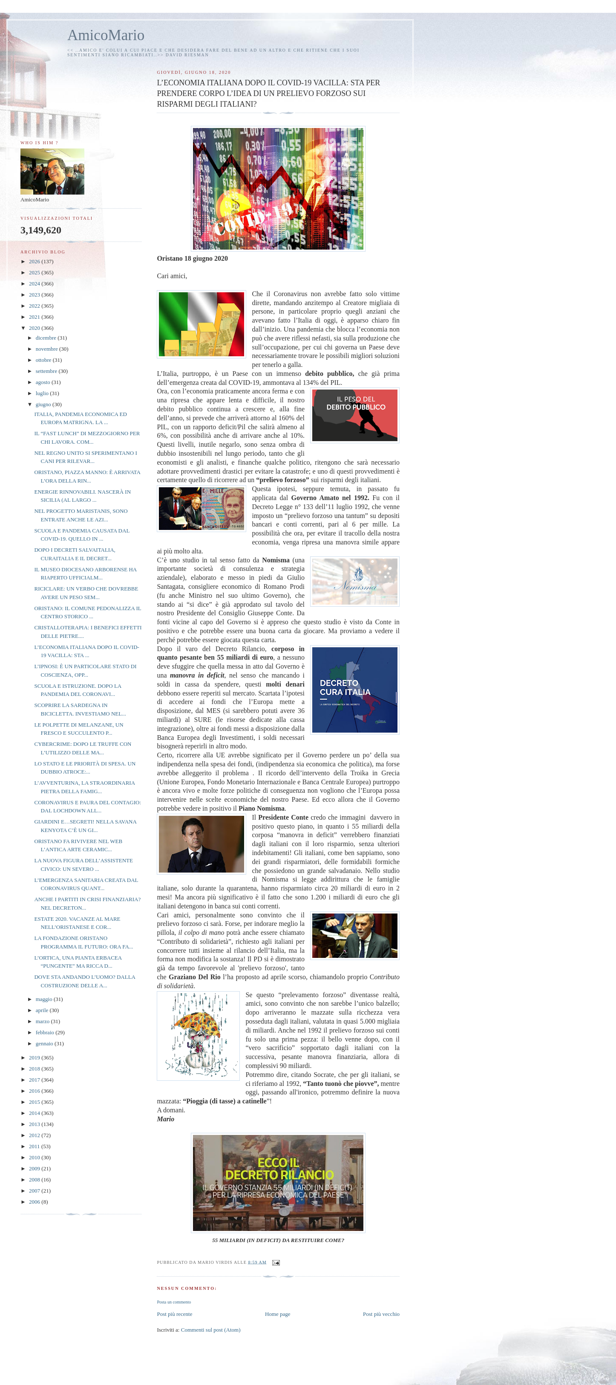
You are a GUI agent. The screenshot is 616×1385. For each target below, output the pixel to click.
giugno (44, 404)
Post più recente (174, 1314)
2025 (35, 272)
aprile (43, 1010)
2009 (35, 1168)
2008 (35, 1179)
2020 (35, 328)
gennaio (45, 1043)
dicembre (47, 338)
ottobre (44, 360)
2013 (35, 1124)
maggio (45, 999)
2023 (35, 294)
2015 (35, 1102)
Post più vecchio (381, 1314)
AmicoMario (105, 35)
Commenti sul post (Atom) (211, 1330)
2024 (35, 283)
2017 (35, 1080)
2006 (35, 1202)
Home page (278, 1314)
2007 (35, 1190)
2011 (35, 1146)
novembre (47, 349)
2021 (35, 317)
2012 (35, 1135)
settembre (47, 371)
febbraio (46, 1032)
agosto (44, 382)
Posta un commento (174, 1302)
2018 (35, 1068)
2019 (35, 1057)
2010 (35, 1157)
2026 (35, 261)
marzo (43, 1021)
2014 (35, 1113)
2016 (35, 1091)
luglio (43, 393)
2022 (35, 306)
